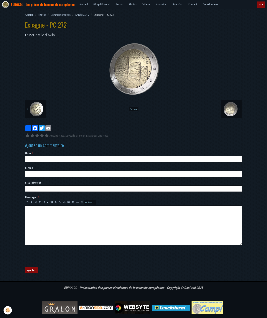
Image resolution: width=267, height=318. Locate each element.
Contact (192, 4)
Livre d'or (177, 4)
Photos (133, 4)
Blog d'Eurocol (101, 4)
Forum (119, 4)
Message (30, 197)
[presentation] (53, 256)
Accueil (83, 4)
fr (259, 4)
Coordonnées (210, 4)
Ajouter (31, 270)
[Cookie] (8, 310)
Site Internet (33, 182)
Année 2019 (82, 14)
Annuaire (161, 4)
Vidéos (146, 4)
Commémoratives (61, 14)
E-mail (29, 168)
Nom (28, 153)
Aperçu (90, 202)
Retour (133, 109)
